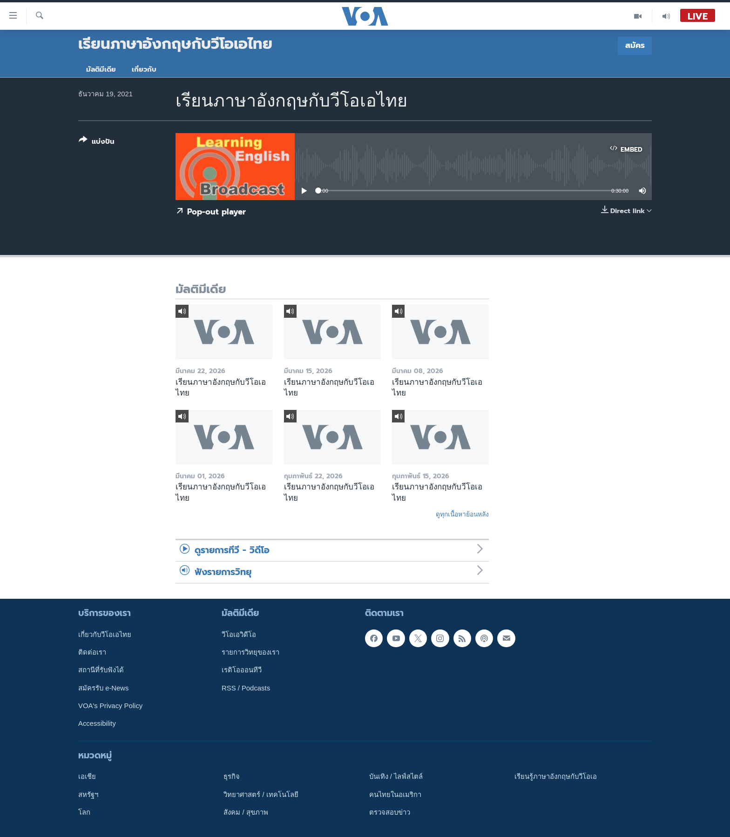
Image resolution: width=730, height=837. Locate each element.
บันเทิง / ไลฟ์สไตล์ (396, 776)
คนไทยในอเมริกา (395, 794)
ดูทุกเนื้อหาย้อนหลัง (462, 514)
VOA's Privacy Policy (110, 706)
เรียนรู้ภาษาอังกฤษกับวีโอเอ (555, 776)
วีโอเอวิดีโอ (239, 634)
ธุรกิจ (231, 776)
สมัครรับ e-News (103, 688)
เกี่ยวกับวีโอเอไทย (104, 634)
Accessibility (97, 723)
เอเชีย (87, 776)
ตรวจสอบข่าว (389, 812)
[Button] (97, 142)
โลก (84, 812)
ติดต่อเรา (92, 652)
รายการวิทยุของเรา (250, 652)
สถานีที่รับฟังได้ (101, 670)
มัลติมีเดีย (101, 69)
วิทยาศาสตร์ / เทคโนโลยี (260, 794)
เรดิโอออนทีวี (242, 670)
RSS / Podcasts (246, 688)
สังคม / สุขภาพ (245, 812)
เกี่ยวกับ (144, 69)
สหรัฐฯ (88, 794)
